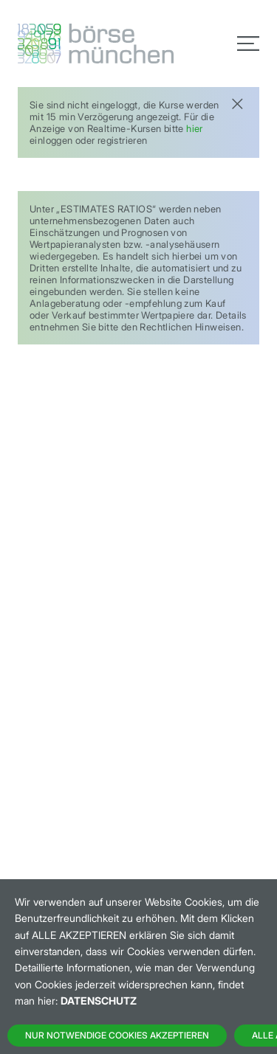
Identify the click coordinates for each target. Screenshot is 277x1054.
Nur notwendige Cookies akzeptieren (117, 1035)
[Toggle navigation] (248, 43)
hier (194, 128)
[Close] (237, 102)
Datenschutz (99, 1000)
